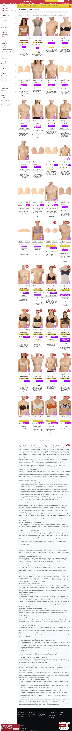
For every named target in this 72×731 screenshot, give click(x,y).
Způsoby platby (31, 716)
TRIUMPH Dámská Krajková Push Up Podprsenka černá (51, 344)
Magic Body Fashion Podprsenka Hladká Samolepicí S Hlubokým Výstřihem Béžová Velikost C (24, 175)
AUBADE (24, 383)
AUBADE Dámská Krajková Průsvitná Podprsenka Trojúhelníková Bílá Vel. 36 (24, 389)
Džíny (2, 22)
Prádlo (2, 32)
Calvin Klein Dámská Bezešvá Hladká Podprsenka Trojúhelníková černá (37, 345)
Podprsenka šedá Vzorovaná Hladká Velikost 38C (38, 253)
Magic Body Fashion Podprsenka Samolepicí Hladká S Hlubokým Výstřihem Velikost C (65, 215)
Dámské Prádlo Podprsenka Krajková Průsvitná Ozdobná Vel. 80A (65, 348)
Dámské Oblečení (5, 10)
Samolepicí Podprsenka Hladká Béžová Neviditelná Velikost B (24, 299)
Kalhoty (3, 20)
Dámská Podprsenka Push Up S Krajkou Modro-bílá (65, 430)
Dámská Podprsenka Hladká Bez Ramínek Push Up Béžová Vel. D (37, 92)
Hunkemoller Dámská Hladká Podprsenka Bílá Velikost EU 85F (37, 431)
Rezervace (42, 3)
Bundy (2, 68)
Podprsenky (4, 36)
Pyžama (4, 45)
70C (39, 44)
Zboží (4, 3)
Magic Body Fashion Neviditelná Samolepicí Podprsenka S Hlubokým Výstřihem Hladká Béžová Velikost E (65, 134)
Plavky (3, 38)
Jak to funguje (66, 3)
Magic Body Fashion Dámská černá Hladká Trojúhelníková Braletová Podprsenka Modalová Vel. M (51, 301)
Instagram (61, 716)
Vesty (2, 73)
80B (38, 45)
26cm (36, 292)
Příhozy (31, 3)
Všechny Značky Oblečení (42, 715)
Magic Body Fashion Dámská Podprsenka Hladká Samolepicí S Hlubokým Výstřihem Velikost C (24, 94)
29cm (40, 292)
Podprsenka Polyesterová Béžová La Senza (23, 54)
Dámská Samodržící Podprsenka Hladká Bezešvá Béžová (23, 253)
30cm (65, 248)
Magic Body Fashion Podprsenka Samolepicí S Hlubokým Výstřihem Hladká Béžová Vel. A (51, 93)
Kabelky (2, 95)
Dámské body (20, 723)
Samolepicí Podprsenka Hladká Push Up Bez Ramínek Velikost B (24, 430)
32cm (38, 125)
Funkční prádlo (5, 56)
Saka (2, 63)
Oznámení (13, 3)
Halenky (3, 29)
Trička (2, 25)
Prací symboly (41, 717)
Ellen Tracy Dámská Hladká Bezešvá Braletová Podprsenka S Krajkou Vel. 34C (23, 345)
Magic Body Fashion (24, 88)
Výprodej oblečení (5, 8)
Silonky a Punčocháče (7, 51)
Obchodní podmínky (42, 719)
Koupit (20, 38)
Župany (3, 53)
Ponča (2, 80)
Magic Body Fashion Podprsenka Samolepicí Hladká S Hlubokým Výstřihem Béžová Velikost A (51, 214)
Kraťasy (3, 75)
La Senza (24, 49)
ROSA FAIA (60, 574)
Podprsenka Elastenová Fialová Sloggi (37, 55)
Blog (39, 712)
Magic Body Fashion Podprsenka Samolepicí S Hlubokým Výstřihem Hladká (37, 135)
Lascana (30, 570)
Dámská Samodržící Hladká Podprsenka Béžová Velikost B (51, 387)
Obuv (2, 90)
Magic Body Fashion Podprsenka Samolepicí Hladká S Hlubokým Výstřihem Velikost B (24, 134)
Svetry (2, 17)
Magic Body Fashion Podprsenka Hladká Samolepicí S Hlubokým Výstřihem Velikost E (51, 173)
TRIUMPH (51, 339)
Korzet (3, 58)
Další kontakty (51, 717)
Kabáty (2, 70)
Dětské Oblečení (4, 88)
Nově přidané (4, 5)
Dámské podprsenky (22, 712)
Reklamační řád (41, 721)
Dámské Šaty (4, 15)
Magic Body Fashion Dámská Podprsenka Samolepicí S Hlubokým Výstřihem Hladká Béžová (65, 259)
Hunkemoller (65, 298)
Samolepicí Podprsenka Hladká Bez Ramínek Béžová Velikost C (51, 132)
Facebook (61, 712)
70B (36, 44)
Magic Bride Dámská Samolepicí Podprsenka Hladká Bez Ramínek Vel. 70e (65, 51)
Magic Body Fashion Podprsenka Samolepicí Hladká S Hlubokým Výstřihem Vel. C (65, 389)
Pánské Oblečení (4, 85)
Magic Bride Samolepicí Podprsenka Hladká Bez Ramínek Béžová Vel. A (51, 50)
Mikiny (2, 66)
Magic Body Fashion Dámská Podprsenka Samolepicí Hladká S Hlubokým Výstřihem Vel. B (37, 214)
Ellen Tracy (24, 339)
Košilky (3, 43)
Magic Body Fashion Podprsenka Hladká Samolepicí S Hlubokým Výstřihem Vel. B (65, 93)
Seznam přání (54, 3)
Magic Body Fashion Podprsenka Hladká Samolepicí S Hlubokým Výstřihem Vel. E (65, 173)
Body (3, 47)
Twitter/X (60, 714)
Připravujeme (4, 13)
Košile (2, 61)
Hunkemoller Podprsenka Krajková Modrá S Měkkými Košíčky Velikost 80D (65, 303)
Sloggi (37, 51)
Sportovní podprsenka (7, 49)
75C (43, 44)
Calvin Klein (37, 339)
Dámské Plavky (21, 714)
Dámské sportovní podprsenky (21, 726)
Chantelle (51, 426)
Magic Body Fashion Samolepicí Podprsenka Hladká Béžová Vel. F (51, 256)
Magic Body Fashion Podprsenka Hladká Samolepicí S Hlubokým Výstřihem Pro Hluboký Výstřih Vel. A (37, 175)
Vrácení (29, 718)
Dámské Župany (21, 730)
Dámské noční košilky (22, 718)
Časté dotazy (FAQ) (31, 712)
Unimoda (37, 88)
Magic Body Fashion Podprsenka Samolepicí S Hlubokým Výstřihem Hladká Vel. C (24, 213)
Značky (22, 3)
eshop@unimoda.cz (52, 715)
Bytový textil (3, 97)
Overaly (3, 78)
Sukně (2, 27)
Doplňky (2, 93)
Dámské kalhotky (21, 716)
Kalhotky (4, 41)
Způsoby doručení (31, 714)
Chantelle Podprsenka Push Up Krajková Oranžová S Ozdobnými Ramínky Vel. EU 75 (51, 431)
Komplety (3, 82)
